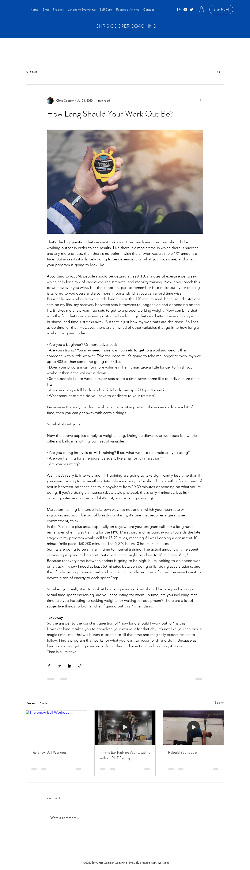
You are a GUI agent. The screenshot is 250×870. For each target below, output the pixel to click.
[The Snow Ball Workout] (56, 727)
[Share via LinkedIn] (70, 666)
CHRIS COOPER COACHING (125, 26)
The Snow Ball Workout (48, 752)
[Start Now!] (221, 9)
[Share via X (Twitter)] (59, 666)
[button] (201, 9)
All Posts (31, 72)
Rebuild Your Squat (182, 752)
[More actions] (200, 100)
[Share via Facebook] (49, 666)
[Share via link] (80, 666)
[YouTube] (185, 9)
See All (219, 702)
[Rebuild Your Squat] (193, 727)
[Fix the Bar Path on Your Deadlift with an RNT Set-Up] (125, 727)
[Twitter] (191, 9)
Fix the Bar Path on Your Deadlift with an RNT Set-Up (125, 755)
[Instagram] (179, 9)
